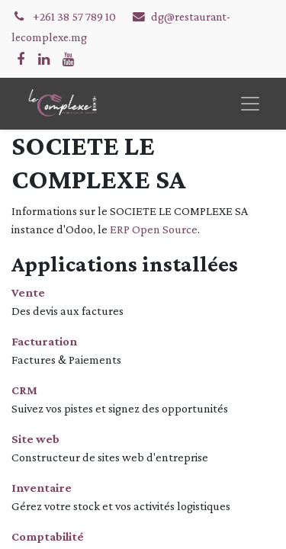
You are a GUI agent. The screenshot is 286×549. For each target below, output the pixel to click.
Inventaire (41, 487)
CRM (24, 390)
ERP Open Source (154, 229)
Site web (35, 438)
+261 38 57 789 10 (75, 16)
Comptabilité (47, 536)
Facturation (44, 341)
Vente (28, 292)
